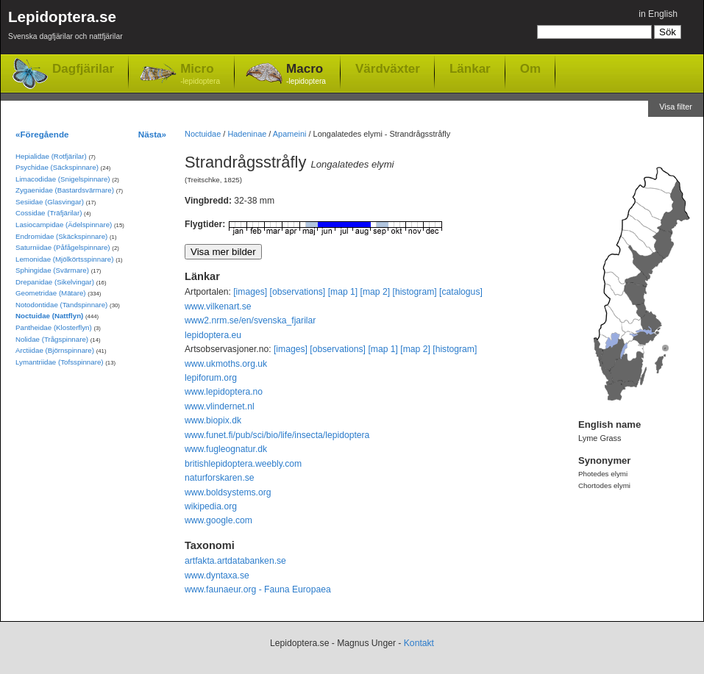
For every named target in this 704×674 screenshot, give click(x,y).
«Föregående (42, 134)
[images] (250, 292)
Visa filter (675, 106)
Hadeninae (246, 133)
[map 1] (343, 292)
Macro (306, 74)
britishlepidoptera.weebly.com (243, 464)
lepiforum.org (211, 378)
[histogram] (415, 292)
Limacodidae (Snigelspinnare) (62, 179)
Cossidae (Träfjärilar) (48, 213)
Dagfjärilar (83, 69)
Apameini (290, 133)
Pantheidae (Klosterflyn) (53, 327)
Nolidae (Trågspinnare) (51, 339)
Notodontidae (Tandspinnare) (61, 305)
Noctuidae (203, 133)
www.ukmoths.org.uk (226, 364)
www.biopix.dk (213, 420)
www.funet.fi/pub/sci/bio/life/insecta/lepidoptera (277, 435)
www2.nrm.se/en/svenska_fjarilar (250, 320)
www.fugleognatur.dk (226, 449)
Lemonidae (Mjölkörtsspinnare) (64, 259)
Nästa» (152, 134)
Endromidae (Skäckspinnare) (61, 236)
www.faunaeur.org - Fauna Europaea (258, 589)
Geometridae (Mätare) (50, 293)
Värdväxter (387, 68)
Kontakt (419, 643)
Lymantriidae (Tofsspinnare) (59, 362)
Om (530, 68)
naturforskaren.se (220, 478)
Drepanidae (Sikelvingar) (54, 282)
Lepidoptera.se (65, 27)
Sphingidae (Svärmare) (52, 270)
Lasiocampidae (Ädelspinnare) (63, 225)
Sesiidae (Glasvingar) (49, 202)
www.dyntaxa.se (217, 575)
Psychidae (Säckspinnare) (57, 167)
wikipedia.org (211, 506)
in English (658, 14)
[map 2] (375, 292)
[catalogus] (461, 292)
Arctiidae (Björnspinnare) (54, 350)
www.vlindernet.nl (220, 406)
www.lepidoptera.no (224, 392)
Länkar (470, 68)
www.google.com (218, 520)
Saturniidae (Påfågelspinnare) (62, 247)
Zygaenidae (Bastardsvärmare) (64, 190)
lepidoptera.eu (213, 335)
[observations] (298, 292)
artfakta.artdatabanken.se (235, 561)
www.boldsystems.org (228, 492)
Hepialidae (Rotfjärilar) (51, 156)
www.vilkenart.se (218, 306)
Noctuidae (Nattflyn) (49, 316)
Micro (200, 74)
